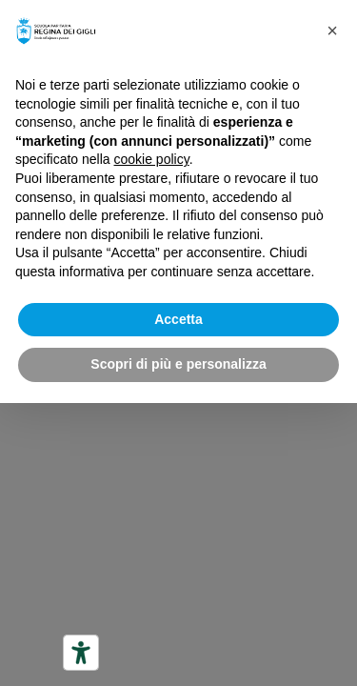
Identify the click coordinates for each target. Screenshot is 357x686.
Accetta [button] (178, 319)
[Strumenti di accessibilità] (81, 653)
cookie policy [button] (151, 159)
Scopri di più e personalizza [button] (178, 364)
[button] (332, 30)
